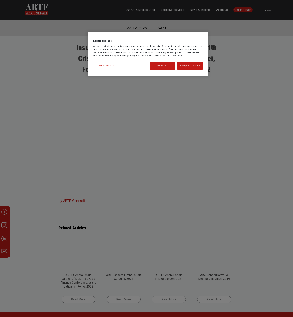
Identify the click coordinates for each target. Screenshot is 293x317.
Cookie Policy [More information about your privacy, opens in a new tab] (176, 55)
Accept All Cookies (190, 65)
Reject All (162, 65)
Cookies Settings (105, 65)
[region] (148, 54)
